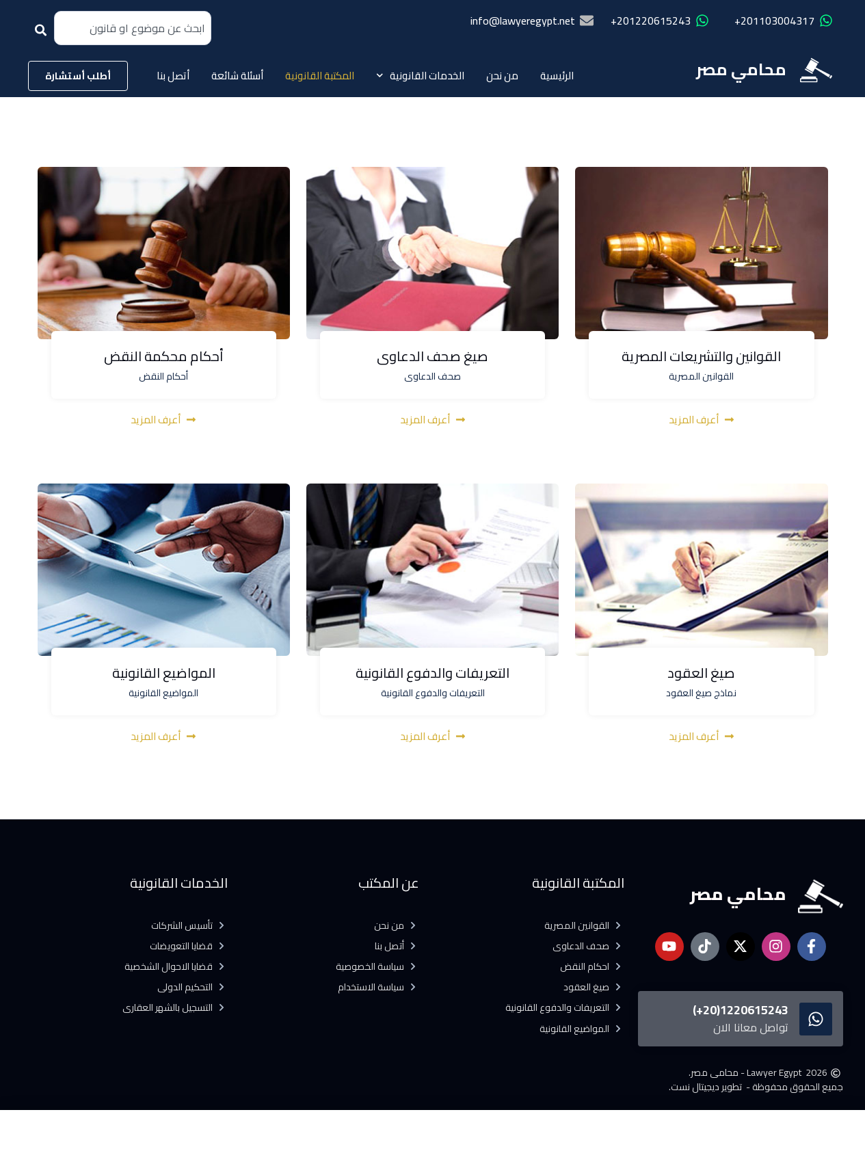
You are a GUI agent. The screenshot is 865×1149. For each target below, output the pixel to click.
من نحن (502, 75)
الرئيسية (557, 75)
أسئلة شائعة (237, 75)
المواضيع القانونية (163, 677)
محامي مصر (741, 69)
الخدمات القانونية (420, 75)
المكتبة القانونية (319, 75)
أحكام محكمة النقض (164, 360)
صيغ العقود (701, 677)
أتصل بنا (173, 75)
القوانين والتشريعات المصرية (701, 360)
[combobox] (132, 28)
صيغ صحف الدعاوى (432, 360)
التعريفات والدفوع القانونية (432, 677)
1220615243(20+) (740, 1010)
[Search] (43, 35)
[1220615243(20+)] (815, 1019)
